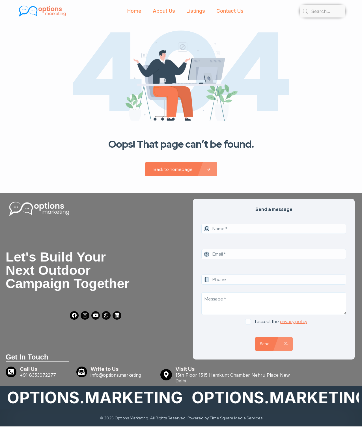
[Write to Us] (82, 372)
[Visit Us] (166, 375)
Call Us (29, 369)
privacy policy (293, 321)
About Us (164, 11)
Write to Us (106, 369)
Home (134, 11)
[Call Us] (12, 372)
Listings (195, 11)
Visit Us (185, 369)
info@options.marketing (117, 375)
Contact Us (230, 11)
